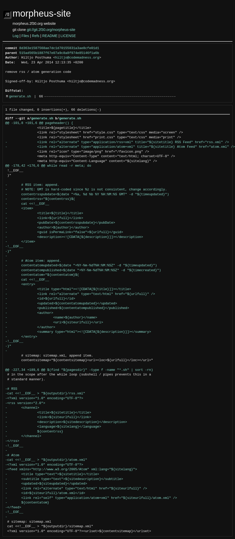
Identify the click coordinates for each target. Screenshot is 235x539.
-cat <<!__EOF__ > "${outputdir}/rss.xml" (45, 393)
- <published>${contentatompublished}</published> (67, 308)
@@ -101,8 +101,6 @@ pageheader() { (39, 123)
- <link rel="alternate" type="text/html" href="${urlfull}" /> (80, 294)
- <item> (19, 208)
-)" (8, 251)
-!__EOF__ (14, 246)
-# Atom (12, 455)
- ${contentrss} (34, 431)
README (50, 36)
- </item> (20, 241)
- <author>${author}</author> (47, 227)
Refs (35, 36)
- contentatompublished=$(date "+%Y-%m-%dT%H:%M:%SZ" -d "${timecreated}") (83, 270)
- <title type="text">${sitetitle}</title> (52, 474)
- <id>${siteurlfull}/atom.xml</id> (45, 493)
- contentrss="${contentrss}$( (40, 199)
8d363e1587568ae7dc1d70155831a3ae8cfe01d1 (59, 48)
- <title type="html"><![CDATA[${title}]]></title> (68, 289)
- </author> (30, 327)
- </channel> (23, 436)
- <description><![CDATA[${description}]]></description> (74, 237)
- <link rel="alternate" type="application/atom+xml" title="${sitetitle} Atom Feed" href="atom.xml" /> (120, 147)
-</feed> (13, 507)
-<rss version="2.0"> (25, 403)
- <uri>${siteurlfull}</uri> (54, 322)
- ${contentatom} (27, 502)
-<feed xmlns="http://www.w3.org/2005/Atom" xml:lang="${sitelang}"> (71, 469)
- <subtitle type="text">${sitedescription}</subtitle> (64, 479)
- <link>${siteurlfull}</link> (48, 417)
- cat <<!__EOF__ (27, 204)
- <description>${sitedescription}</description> (66, 422)
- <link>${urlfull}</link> (44, 218)
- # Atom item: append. (33, 261)
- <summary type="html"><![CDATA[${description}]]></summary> (78, 332)
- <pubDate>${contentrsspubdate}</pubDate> (60, 223)
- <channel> (22, 408)
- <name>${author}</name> (51, 317)
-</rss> (12, 441)
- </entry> (21, 337)
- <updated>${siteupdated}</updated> (46, 483)
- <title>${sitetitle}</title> (48, 412)
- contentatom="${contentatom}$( (42, 275)
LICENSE (68, 36)
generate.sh (20, 96)
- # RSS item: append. (32, 185)
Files (25, 36)
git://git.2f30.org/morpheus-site (51, 30)
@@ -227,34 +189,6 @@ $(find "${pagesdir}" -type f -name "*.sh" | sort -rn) (79, 370)
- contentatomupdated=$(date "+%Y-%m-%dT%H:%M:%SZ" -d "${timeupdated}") (81, 265)
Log (15, 36)
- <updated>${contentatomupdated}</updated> (61, 303)
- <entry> (20, 284)
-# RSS (11, 389)
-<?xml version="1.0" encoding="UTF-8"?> (44, 398)
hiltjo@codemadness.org (77, 57)
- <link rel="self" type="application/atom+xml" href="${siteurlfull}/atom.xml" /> (91, 498)
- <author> (29, 313)
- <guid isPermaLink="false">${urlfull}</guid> (64, 232)
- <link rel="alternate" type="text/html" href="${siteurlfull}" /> (76, 488)
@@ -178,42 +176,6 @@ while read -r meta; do (48, 166)
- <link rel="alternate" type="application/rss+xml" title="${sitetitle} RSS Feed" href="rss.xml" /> (117, 142)
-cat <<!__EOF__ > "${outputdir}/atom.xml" (46, 460)
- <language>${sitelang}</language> (53, 427)
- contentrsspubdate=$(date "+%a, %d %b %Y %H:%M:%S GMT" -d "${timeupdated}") (87, 194)
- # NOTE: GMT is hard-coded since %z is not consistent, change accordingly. (86, 189)
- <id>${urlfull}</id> (40, 298)
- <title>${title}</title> (44, 213)
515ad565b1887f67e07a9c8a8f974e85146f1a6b (59, 53)
